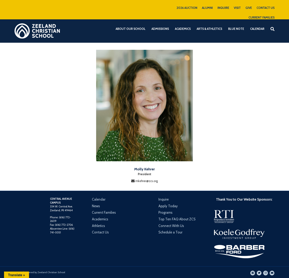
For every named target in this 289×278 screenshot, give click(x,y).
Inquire (163, 199)
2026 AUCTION (187, 8)
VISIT (237, 8)
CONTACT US (265, 8)
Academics (183, 29)
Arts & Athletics (209, 29)
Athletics (98, 226)
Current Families (104, 212)
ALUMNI (207, 8)
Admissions (160, 29)
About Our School (131, 29)
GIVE (248, 8)
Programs (165, 212)
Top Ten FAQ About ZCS (176, 219)
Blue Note (236, 29)
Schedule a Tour (170, 232)
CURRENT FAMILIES (261, 17)
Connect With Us (171, 226)
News (96, 206)
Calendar (257, 29)
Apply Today (168, 206)
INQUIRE (223, 8)
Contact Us (100, 232)
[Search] (270, 29)
